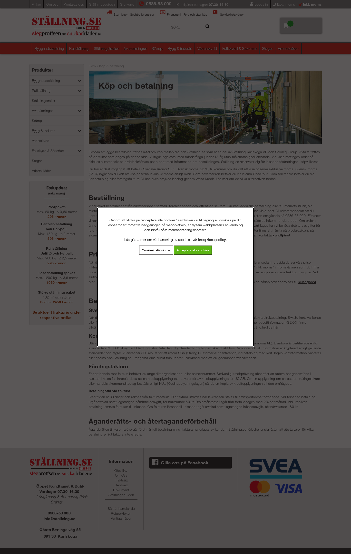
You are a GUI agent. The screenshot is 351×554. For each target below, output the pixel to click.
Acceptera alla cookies (193, 250)
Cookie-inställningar (156, 250)
